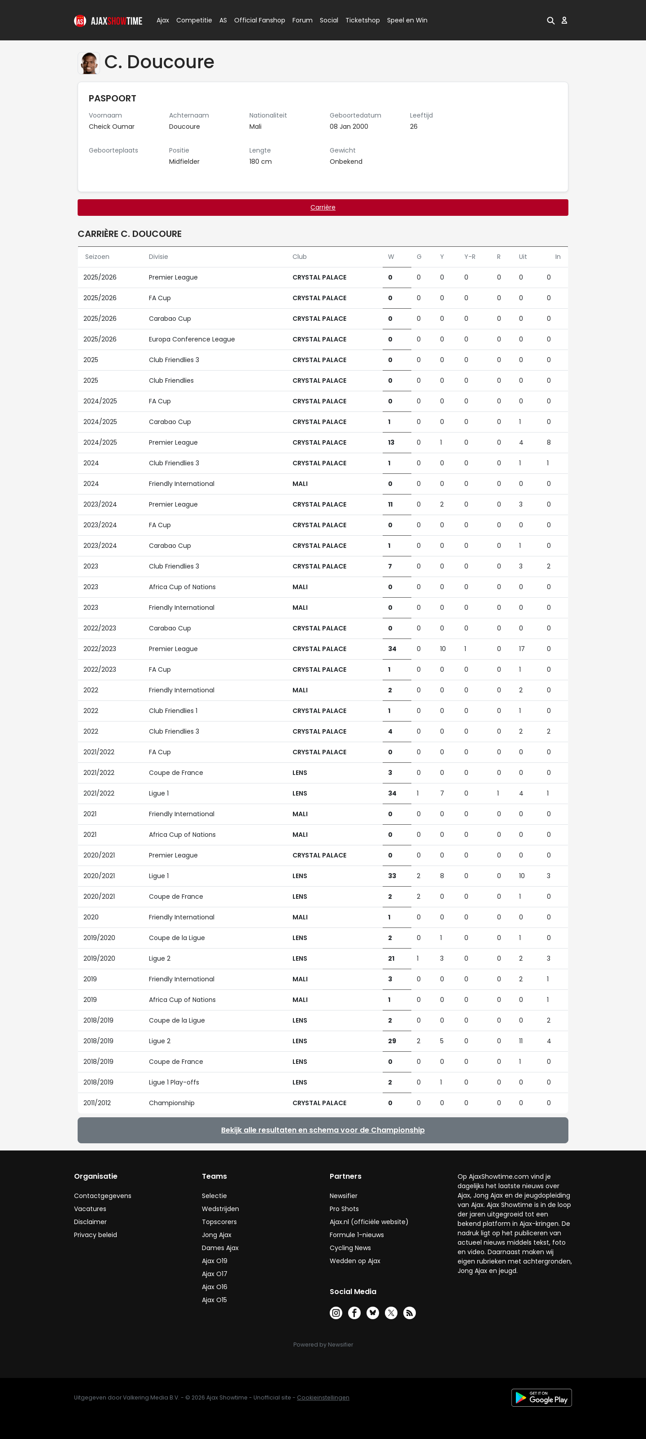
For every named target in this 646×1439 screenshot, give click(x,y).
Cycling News (350, 1247)
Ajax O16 (214, 1286)
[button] (551, 20)
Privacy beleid (95, 1234)
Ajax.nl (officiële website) (369, 1221)
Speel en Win (407, 20)
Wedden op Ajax (355, 1260)
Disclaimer (90, 1221)
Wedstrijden (220, 1208)
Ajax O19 (214, 1260)
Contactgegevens (102, 1195)
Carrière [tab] (323, 207)
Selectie (214, 1195)
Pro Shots (344, 1208)
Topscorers (219, 1221)
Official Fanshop (254, 20)
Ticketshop (362, 20)
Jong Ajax (216, 1234)
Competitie (190, 20)
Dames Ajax (220, 1247)
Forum (302, 20)
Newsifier (344, 1195)
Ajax (162, 20)
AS (223, 20)
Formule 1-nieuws (357, 1234)
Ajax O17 (214, 1273)
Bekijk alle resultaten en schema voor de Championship (323, 1130)
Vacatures (90, 1208)
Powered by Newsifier (323, 1344)
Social (328, 20)
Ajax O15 (214, 1299)
